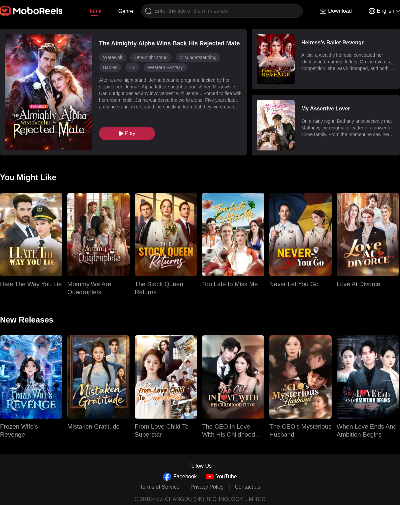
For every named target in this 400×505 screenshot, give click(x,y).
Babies (110, 67)
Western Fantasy (165, 67)
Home (94, 11)
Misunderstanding (198, 57)
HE (132, 67)
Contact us (247, 487)
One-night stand (151, 57)
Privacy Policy (207, 487)
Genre (125, 11)
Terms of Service (159, 487)
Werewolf (112, 57)
